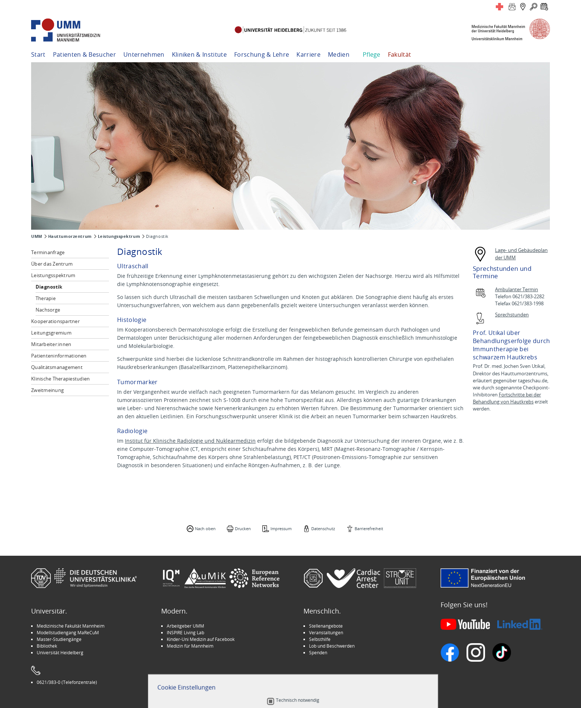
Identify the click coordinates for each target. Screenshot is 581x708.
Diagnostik (49, 286)
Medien (338, 54)
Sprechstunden (512, 315)
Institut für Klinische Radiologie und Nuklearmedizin (190, 440)
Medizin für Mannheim (190, 646)
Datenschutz (323, 528)
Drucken (243, 528)
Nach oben (205, 528)
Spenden (318, 652)
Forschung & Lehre (261, 54)
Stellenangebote (326, 626)
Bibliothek (47, 646)
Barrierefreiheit (369, 528)
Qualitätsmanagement (57, 367)
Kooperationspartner (55, 321)
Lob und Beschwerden (332, 646)
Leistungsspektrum (119, 236)
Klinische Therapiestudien (60, 378)
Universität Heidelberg (60, 652)
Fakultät (399, 54)
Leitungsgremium (51, 332)
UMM (36, 236)
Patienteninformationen (59, 355)
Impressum (281, 528)
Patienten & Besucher (84, 54)
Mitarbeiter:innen (51, 344)
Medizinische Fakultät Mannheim (70, 626)
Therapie (46, 298)
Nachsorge (48, 309)
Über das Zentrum (52, 263)
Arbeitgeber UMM (185, 626)
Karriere (308, 54)
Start (38, 54)
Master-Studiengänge (59, 639)
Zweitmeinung (47, 390)
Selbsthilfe (320, 639)
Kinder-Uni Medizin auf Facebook (201, 639)
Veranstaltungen (326, 632)
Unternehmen (144, 54)
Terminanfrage (47, 252)
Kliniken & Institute (199, 54)
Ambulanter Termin (516, 289)
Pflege (372, 54)
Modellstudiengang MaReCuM (68, 632)
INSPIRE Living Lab (185, 632)
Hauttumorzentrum (70, 236)
